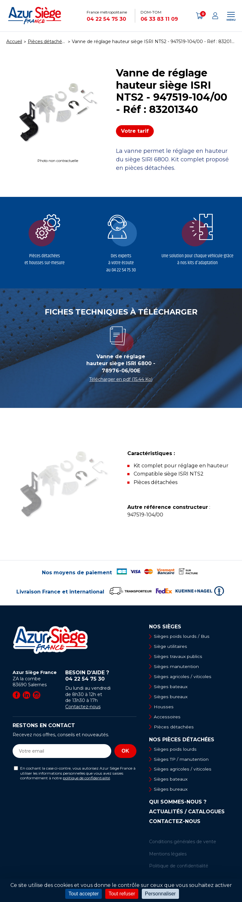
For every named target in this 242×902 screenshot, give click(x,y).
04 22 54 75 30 (106, 19)
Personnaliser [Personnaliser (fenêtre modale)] (160, 893)
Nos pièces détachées (181, 740)
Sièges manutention (176, 667)
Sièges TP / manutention (181, 760)
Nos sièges (165, 626)
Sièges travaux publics (178, 657)
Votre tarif (135, 131)
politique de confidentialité (86, 778)
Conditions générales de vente (182, 843)
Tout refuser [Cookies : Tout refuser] (121, 893)
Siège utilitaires (170, 646)
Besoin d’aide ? (100, 676)
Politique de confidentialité (178, 867)
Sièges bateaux (171, 687)
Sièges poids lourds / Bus (181, 636)
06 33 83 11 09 (159, 19)
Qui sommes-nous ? (177, 803)
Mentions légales (168, 855)
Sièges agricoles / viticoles (182, 677)
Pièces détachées (173, 727)
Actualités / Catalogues (187, 813)
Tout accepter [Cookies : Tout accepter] (83, 893)
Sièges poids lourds (175, 750)
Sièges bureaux (171, 697)
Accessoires (167, 717)
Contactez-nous (83, 707)
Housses (163, 707)
